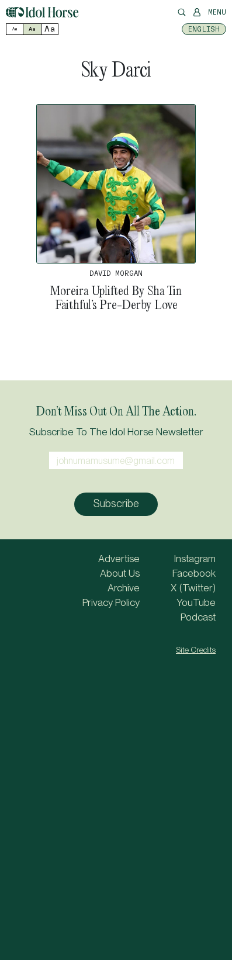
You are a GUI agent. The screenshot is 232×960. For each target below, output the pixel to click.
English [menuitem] (204, 29)
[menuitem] (204, 29)
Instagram (195, 558)
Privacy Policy (111, 602)
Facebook (194, 573)
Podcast (198, 617)
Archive (124, 588)
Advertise (119, 558)
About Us (120, 573)
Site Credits (196, 649)
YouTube (196, 602)
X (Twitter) (193, 588)
